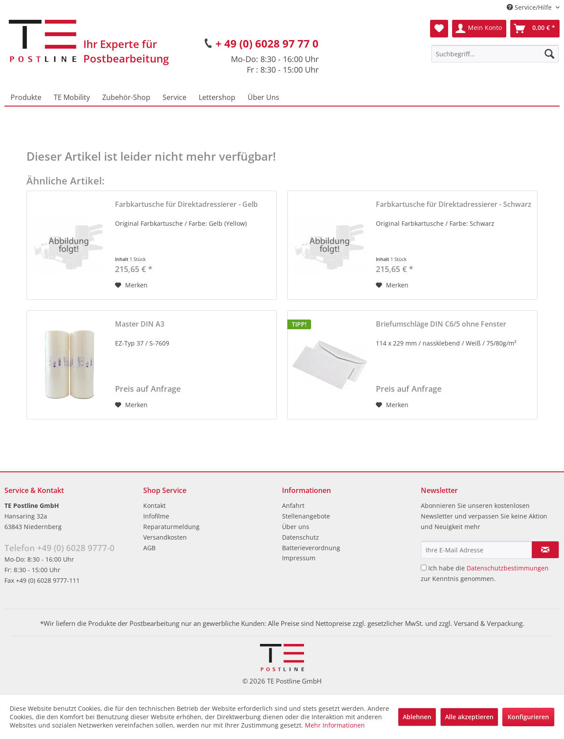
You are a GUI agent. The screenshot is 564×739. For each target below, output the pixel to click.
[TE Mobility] (72, 97)
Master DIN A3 (139, 324)
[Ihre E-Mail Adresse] (476, 550)
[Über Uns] (263, 97)
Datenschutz (300, 537)
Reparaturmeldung (171, 526)
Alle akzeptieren (469, 717)
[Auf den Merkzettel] (131, 285)
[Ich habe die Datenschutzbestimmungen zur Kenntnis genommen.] (424, 567)
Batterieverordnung (311, 548)
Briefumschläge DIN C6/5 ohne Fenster (441, 324)
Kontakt (154, 505)
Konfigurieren (528, 717)
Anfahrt (293, 505)
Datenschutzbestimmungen (508, 568)
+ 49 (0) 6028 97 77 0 (267, 43)
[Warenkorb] (535, 28)
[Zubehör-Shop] (126, 97)
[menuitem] (495, 54)
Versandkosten (165, 537)
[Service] (174, 97)
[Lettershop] (217, 97)
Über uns (295, 526)
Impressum (298, 558)
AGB (149, 548)
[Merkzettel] (439, 28)
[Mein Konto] (479, 28)
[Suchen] (549, 54)
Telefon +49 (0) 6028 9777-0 (59, 548)
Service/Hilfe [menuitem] (530, 7)
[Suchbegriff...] (495, 54)
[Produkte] (26, 97)
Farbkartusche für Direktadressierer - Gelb (186, 204)
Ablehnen (417, 717)
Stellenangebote (306, 516)
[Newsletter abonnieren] (545, 550)
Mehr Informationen (335, 725)
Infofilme (156, 516)
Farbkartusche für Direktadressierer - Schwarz (453, 204)
